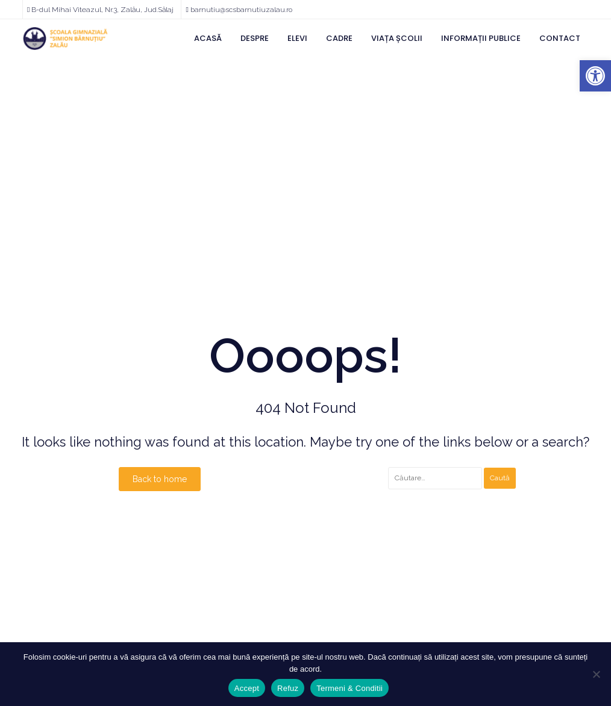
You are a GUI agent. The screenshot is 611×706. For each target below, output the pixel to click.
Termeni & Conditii (349, 688)
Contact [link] (559, 38)
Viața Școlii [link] (396, 38)
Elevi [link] (297, 38)
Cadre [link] (339, 38)
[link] (595, 75)
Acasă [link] (208, 38)
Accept (246, 688)
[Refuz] (596, 674)
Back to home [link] (160, 479)
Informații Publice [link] (481, 38)
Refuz (287, 688)
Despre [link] (254, 38)
